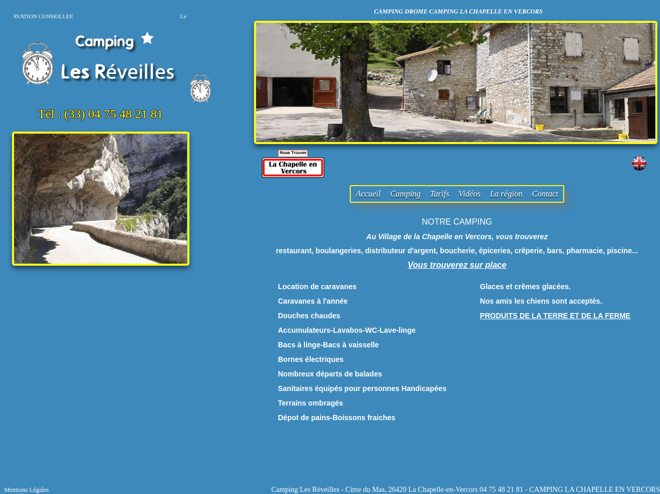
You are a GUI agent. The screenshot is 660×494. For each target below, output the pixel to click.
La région (506, 193)
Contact (545, 193)
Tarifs (439, 193)
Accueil (368, 193)
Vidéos (469, 193)
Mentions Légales (26, 489)
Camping (405, 193)
